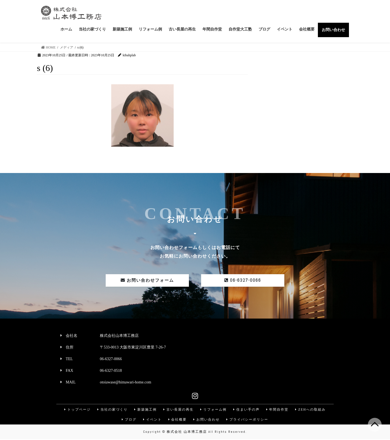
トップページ (76, 410)
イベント (152, 420)
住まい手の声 (246, 410)
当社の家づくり (111, 410)
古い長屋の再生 (178, 410)
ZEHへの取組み (311, 410)
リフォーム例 (213, 410)
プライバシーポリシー (248, 420)
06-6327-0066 (243, 280)
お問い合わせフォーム (147, 280)
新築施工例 (144, 410)
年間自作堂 (278, 410)
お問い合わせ (207, 420)
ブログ (128, 420)
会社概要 (177, 420)
